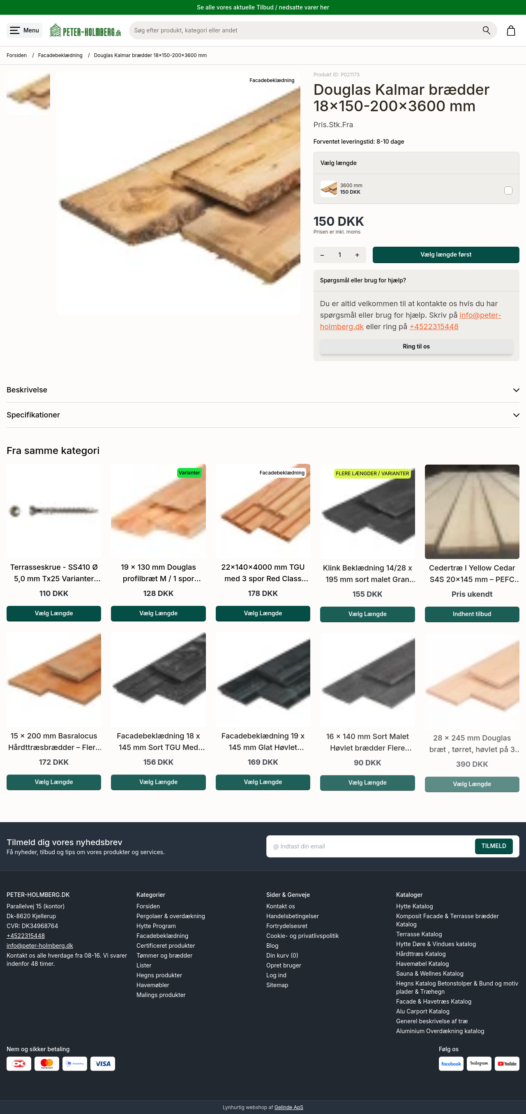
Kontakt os (280, 906)
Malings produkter (161, 994)
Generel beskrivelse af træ (432, 1021)
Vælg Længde (54, 624)
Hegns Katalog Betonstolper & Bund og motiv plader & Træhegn (457, 987)
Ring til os (416, 346)
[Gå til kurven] (512, 30)
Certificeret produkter (165, 945)
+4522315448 (434, 326)
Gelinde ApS (289, 1107)
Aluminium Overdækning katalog (440, 1030)
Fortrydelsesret (286, 925)
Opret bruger (283, 965)
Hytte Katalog (414, 906)
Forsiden (17, 55)
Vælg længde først (445, 254)
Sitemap (277, 984)
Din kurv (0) (282, 955)
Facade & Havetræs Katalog (433, 1001)
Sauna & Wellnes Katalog (430, 973)
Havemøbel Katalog (422, 963)
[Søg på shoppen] (486, 30)
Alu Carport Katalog (423, 1011)
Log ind (276, 975)
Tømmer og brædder (164, 955)
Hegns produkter (159, 975)
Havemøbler (152, 984)
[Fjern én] (322, 255)
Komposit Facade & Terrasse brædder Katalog (447, 920)
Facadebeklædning (60, 55)
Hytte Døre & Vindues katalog (436, 943)
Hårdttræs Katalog (421, 953)
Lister (144, 965)
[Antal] (339, 255)
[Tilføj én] (357, 255)
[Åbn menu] (24, 30)
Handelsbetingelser (292, 915)
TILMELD (494, 845)
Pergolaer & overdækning (170, 915)
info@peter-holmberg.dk (40, 945)
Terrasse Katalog (419, 934)
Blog (272, 945)
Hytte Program (156, 925)
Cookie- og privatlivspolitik (302, 935)
